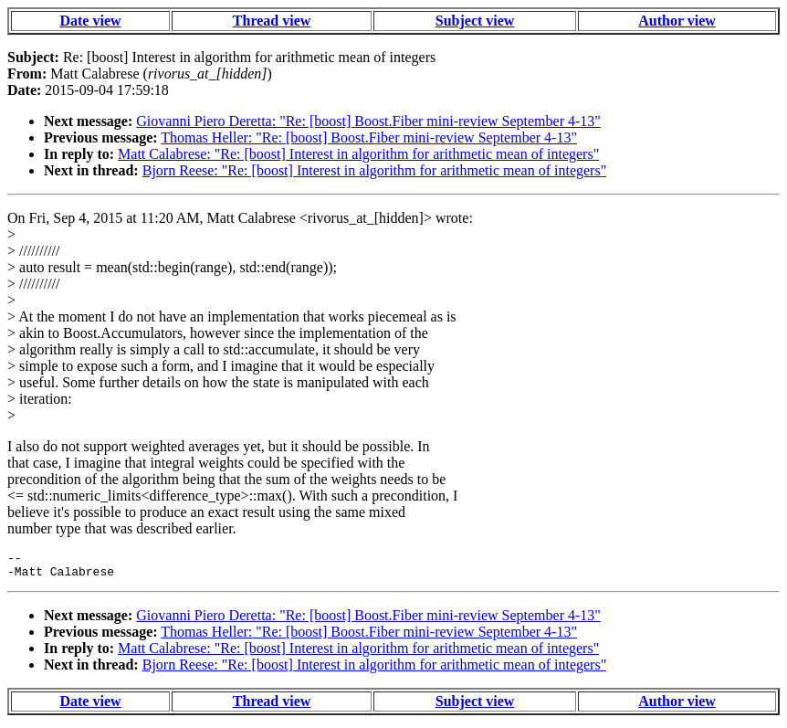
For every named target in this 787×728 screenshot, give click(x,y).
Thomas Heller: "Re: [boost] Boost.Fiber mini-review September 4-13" (369, 137)
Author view (677, 20)
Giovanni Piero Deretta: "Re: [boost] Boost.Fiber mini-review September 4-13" (368, 121)
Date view (90, 20)
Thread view (271, 20)
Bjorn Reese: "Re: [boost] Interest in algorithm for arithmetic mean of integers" (374, 170)
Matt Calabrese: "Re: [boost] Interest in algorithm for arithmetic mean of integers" (358, 154)
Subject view (475, 20)
